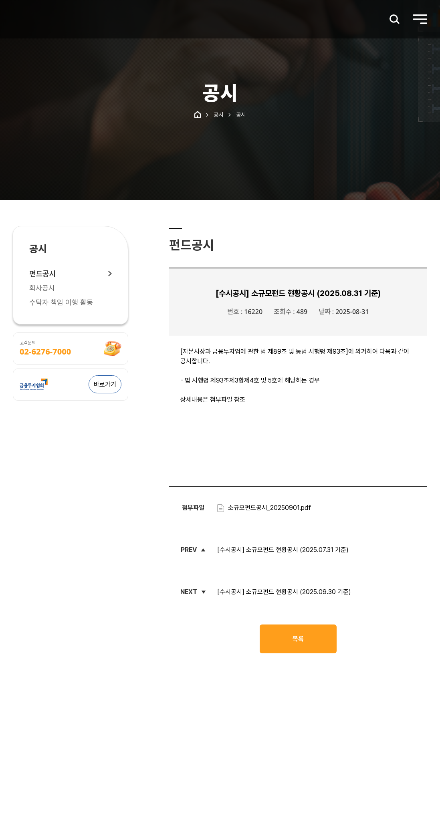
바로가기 (105, 384)
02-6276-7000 (45, 351)
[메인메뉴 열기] (420, 19)
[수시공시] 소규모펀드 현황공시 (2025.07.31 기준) (283, 550)
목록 (298, 639)
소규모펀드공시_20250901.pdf (264, 507)
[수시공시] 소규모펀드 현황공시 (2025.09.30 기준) (284, 592)
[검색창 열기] (395, 19)
